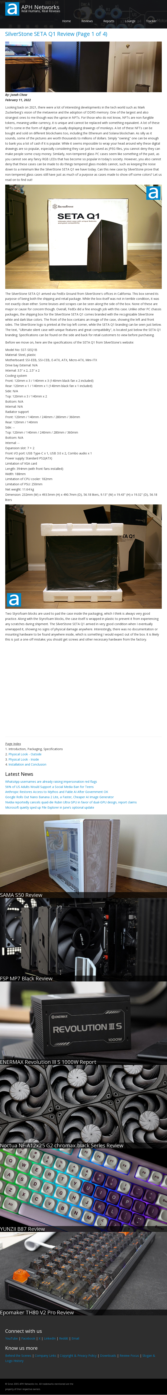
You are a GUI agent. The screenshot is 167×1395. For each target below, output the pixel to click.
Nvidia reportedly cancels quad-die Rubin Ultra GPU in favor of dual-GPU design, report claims (71, 802)
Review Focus (129, 1355)
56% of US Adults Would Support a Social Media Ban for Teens (49, 787)
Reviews (87, 21)
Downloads (108, 1355)
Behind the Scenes (18, 1355)
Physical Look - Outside (25, 754)
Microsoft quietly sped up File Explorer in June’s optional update (49, 807)
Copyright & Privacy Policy (78, 1355)
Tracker (151, 21)
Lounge (130, 21)
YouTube (11, 1338)
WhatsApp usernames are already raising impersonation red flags (51, 781)
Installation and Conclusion (27, 764)
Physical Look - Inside (23, 759)
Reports (108, 21)
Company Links (45, 1355)
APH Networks (40, 7)
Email (75, 1338)
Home (66, 21)
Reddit (63, 1338)
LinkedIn (50, 1338)
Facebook (28, 1338)
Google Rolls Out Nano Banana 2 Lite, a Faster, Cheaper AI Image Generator (59, 797)
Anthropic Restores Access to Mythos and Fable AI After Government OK (56, 792)
